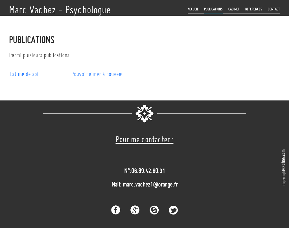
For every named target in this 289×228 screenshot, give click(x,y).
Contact (274, 9)
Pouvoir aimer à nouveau (97, 74)
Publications (213, 9)
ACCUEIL (193, 9)
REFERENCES (253, 9)
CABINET (234, 9)
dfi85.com (283, 157)
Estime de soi (24, 74)
